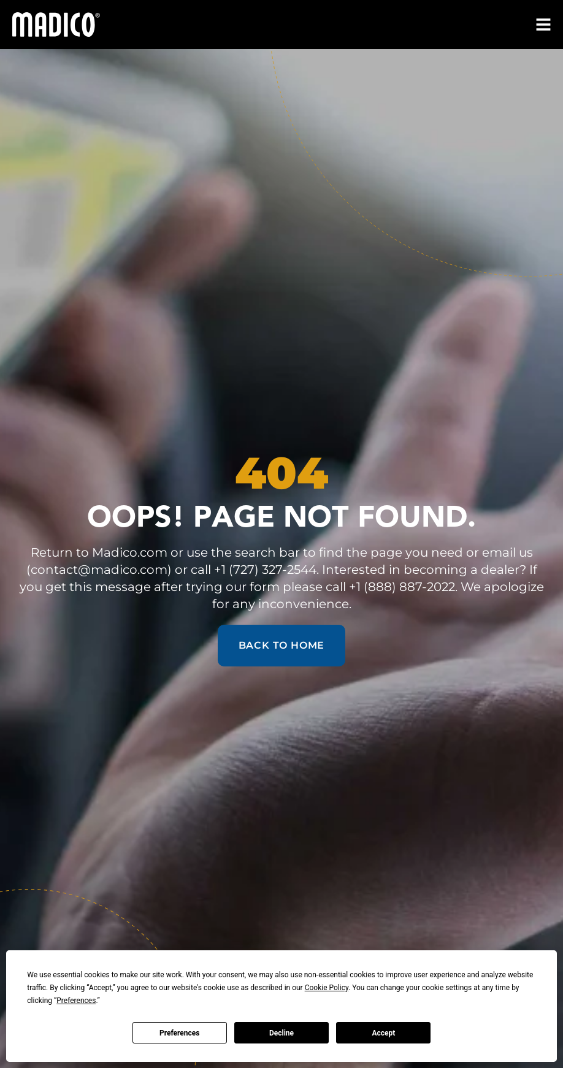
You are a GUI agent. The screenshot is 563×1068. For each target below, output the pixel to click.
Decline (281, 1033)
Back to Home (282, 645)
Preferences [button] (76, 1000)
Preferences (179, 1033)
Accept (383, 1033)
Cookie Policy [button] (326, 987)
